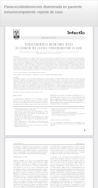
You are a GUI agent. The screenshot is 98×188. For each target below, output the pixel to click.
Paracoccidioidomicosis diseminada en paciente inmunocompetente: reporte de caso (43, 9)
